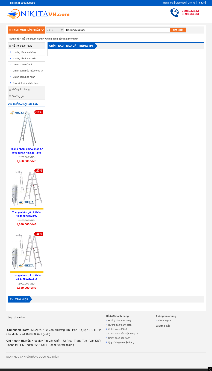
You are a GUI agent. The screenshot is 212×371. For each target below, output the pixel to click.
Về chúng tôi (164, 320)
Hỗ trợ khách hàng (32, 38)
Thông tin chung (166, 316)
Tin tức (201, 2)
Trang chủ (168, 2)
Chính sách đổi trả (22, 64)
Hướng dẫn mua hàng (24, 52)
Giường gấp (163, 325)
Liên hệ (191, 2)
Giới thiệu (180, 2)
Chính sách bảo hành (24, 77)
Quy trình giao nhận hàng (26, 83)
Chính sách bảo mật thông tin (61, 38)
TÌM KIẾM (178, 30)
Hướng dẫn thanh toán (24, 58)
